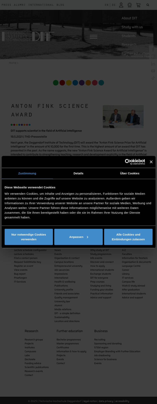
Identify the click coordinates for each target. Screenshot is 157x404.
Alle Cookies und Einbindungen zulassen (128, 237)
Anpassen (78, 236)
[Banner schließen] (151, 162)
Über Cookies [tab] (129, 173)
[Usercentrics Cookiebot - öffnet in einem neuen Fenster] (128, 162)
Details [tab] (79, 173)
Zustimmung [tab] (27, 173)
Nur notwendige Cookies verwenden (28, 237)
